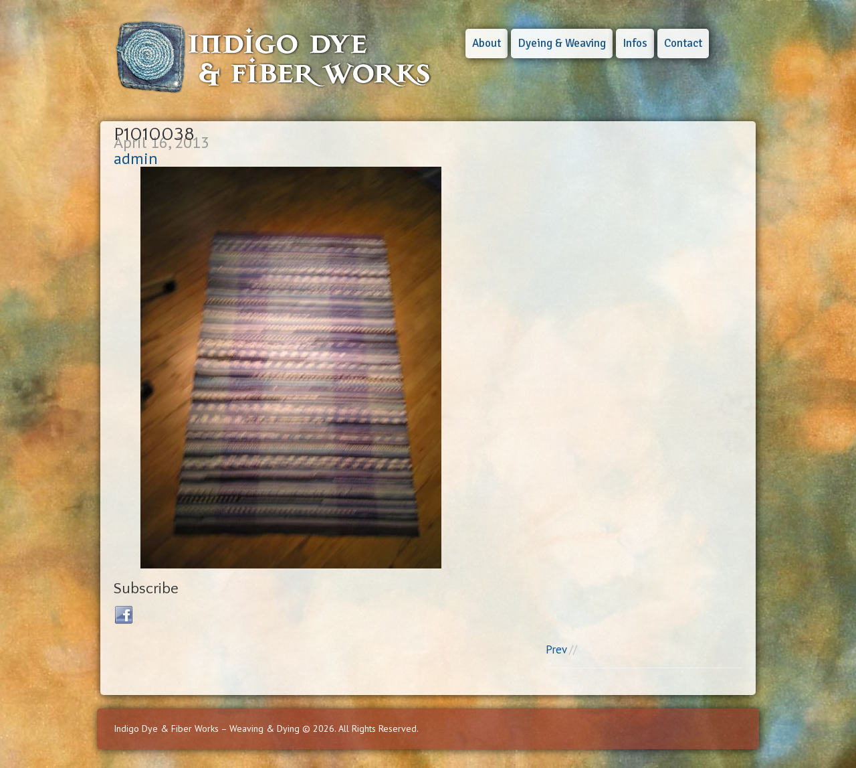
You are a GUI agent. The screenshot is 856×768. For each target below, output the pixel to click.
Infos (635, 43)
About (486, 43)
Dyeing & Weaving (562, 43)
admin (136, 158)
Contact (683, 43)
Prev (556, 649)
